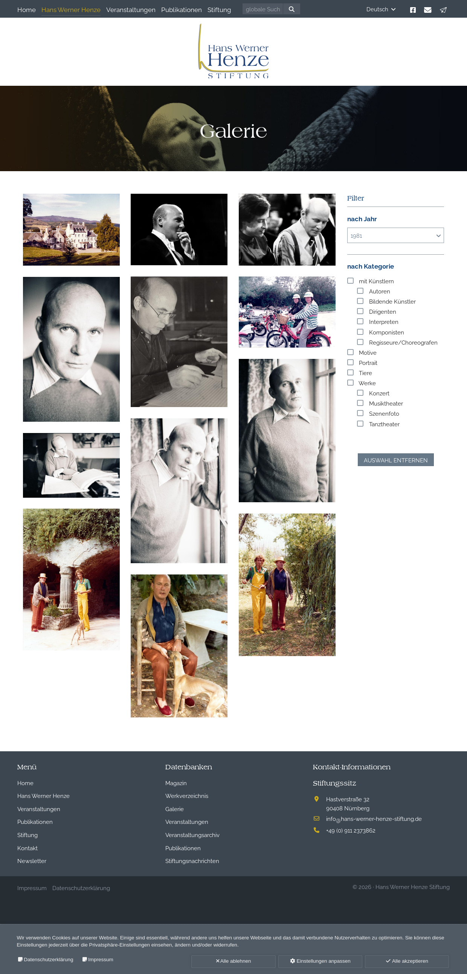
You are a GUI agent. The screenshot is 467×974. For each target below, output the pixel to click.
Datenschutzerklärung (48, 959)
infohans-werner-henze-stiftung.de (374, 818)
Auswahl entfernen (396, 459)
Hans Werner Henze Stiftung (412, 886)
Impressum (100, 959)
